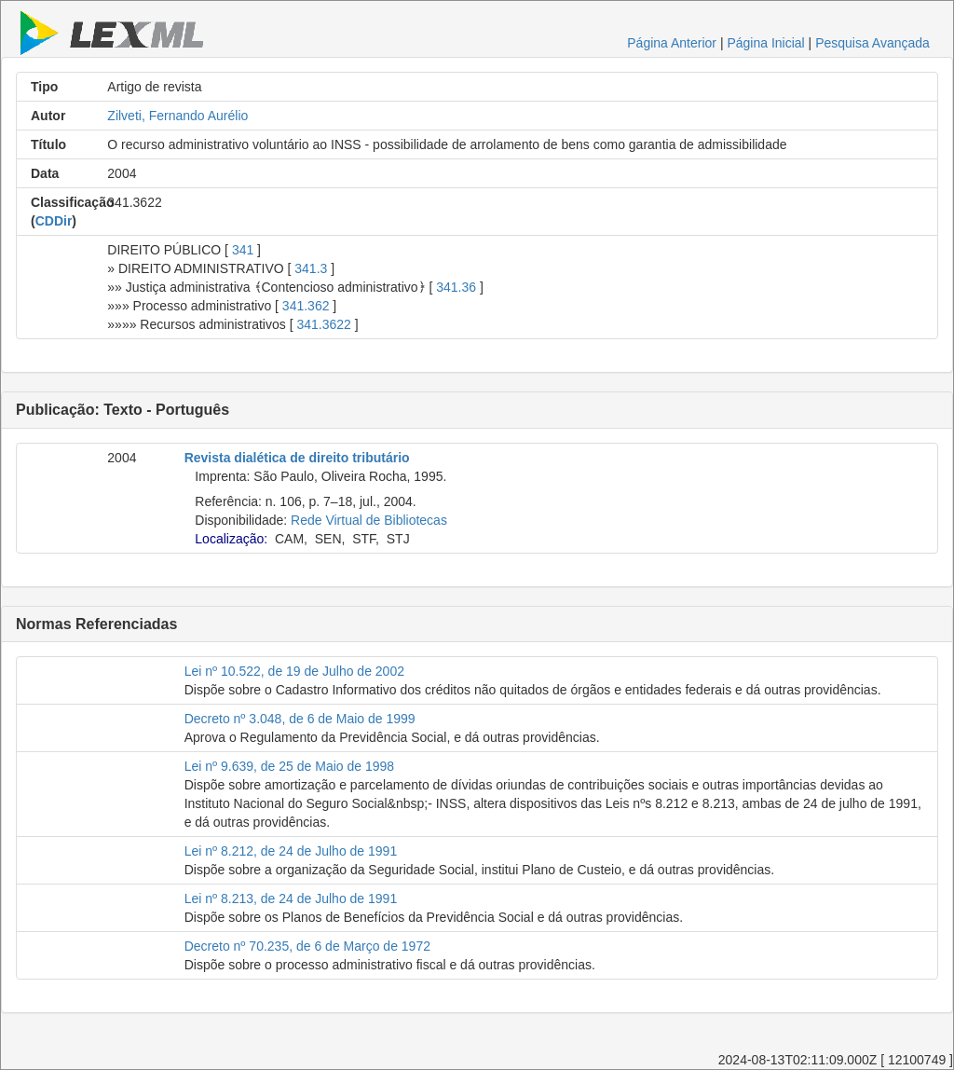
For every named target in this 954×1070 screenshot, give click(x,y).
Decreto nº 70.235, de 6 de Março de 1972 (307, 946)
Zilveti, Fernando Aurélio (177, 115)
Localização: (231, 538)
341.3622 (323, 324)
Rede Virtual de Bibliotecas (369, 520)
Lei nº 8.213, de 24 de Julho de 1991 (291, 898)
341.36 (456, 287)
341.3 (310, 268)
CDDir (54, 220)
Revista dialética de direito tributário (297, 457)
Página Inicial (765, 42)
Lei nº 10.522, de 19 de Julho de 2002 (294, 671)
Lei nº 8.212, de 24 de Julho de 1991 (291, 851)
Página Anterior (671, 42)
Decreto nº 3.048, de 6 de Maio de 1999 (300, 718)
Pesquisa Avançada (872, 42)
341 (242, 249)
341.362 (306, 305)
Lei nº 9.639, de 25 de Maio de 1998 (289, 766)
